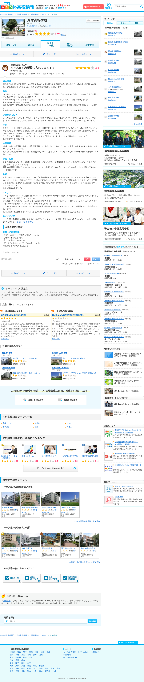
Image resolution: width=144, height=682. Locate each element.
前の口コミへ (18, 54)
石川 (29, 655)
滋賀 (29, 666)
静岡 (23, 663)
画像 (36, 427)
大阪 (11, 666)
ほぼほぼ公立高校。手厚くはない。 (26, 373)
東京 (11, 657)
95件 (74, 510)
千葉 (31, 657)
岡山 (23, 668)
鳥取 (11, 668)
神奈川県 (30, 26)
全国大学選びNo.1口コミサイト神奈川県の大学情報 (126, 443)
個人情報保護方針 (70, 657)
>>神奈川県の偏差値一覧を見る (87, 521)
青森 (19, 652)
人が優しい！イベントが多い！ (25, 358)
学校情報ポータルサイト (53, 6)
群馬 (17, 660)
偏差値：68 (112, 118)
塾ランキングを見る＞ (26, 222)
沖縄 (54, 671)
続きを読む (5, 339)
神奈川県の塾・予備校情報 (125, 453)
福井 (35, 655)
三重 (29, 663)
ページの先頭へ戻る (128, 642)
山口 (35, 668)
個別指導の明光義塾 (90, 456)
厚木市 (35, 26)
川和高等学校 (113, 116)
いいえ (95, 259)
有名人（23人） (70, 44)
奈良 (35, 666)
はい (87, 259)
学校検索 (92, 621)
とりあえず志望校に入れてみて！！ (32, 67)
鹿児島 (47, 671)
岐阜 (17, 663)
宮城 (31, 652)
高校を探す (119, 497)
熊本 (29, 671)
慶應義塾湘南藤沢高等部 (118, 42)
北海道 (12, 652)
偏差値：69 (64, 512)
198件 (35, 510)
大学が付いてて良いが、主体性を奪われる (79, 373)
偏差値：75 (112, 35)
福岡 (11, 671)
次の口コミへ (85, 54)
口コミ (69, 423)
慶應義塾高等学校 (115, 33)
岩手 (25, 652)
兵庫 (17, 666)
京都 (23, 666)
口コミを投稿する (35, 400)
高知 (58, 668)
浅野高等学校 (47, 548)
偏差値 (31, 45)
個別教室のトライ (49, 456)
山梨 (41, 655)
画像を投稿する (70, 400)
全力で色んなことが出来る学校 (13, 315)
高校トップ (11, 45)
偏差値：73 (25, 553)
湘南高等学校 (27, 548)
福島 (48, 652)
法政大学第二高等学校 (60, 368)
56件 (54, 551)
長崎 (23, 671)
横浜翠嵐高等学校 (115, 51)
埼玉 (25, 657)
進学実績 (89, 45)
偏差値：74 (112, 54)
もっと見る (138, 124)
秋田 (36, 652)
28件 (74, 551)
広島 (29, 668)
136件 (55, 510)
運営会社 (96, 652)
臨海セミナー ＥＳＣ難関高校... (9, 457)
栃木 (23, 660)
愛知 (11, 663)
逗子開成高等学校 (68, 548)
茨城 (11, 660)
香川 (46, 668)
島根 (17, 668)
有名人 (69, 427)
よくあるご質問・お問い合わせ (76, 652)
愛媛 (52, 668)
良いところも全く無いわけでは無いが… (68, 315)
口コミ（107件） (50, 44)
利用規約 (6, 601)
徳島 (41, 668)
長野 (17, 655)
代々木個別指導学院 (70, 456)
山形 (42, 652)
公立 (46, 26)
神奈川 (18, 657)
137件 (35, 551)
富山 (23, 655)
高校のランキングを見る (124, 486)
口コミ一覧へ (52, 54)
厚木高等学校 (113, 97)
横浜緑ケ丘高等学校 (59, 353)
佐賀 (17, 671)
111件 (15, 510)
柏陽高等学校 (7, 353)
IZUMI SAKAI (10, 38)
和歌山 (41, 666)
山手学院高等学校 (8, 368)
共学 (50, 26)
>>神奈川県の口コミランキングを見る (84, 562)
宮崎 (41, 671)
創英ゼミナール (28, 456)
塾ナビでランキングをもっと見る (50, 468)
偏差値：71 (5, 512)
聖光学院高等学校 (88, 548)
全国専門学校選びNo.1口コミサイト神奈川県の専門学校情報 (128, 431)
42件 (93, 551)
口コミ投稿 (94, 20)
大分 (35, 671)
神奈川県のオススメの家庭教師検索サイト (128, 466)
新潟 (11, 655)
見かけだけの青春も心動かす (74, 358)
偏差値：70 (25, 512)
